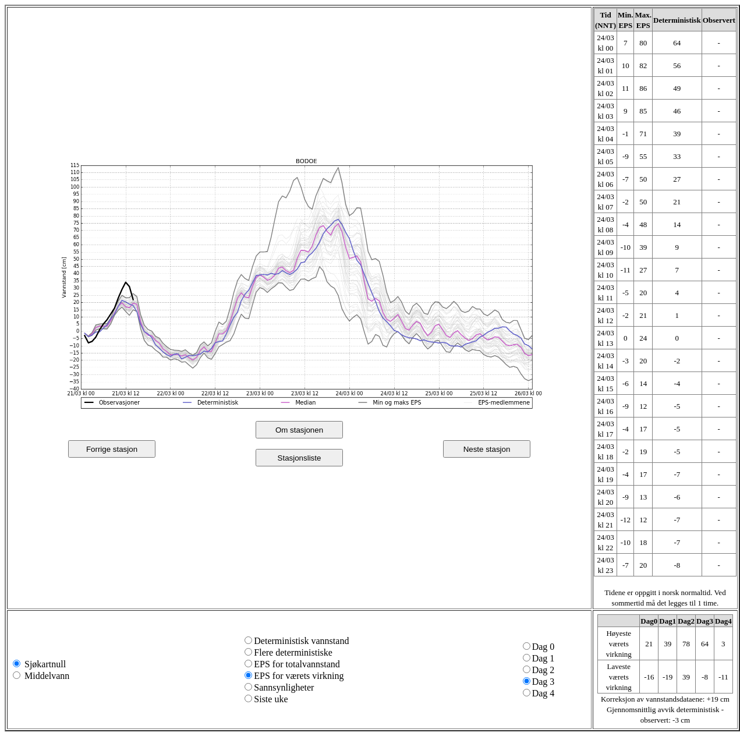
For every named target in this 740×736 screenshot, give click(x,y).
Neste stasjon (487, 449)
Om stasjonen (299, 430)
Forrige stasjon (111, 449)
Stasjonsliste (299, 458)
